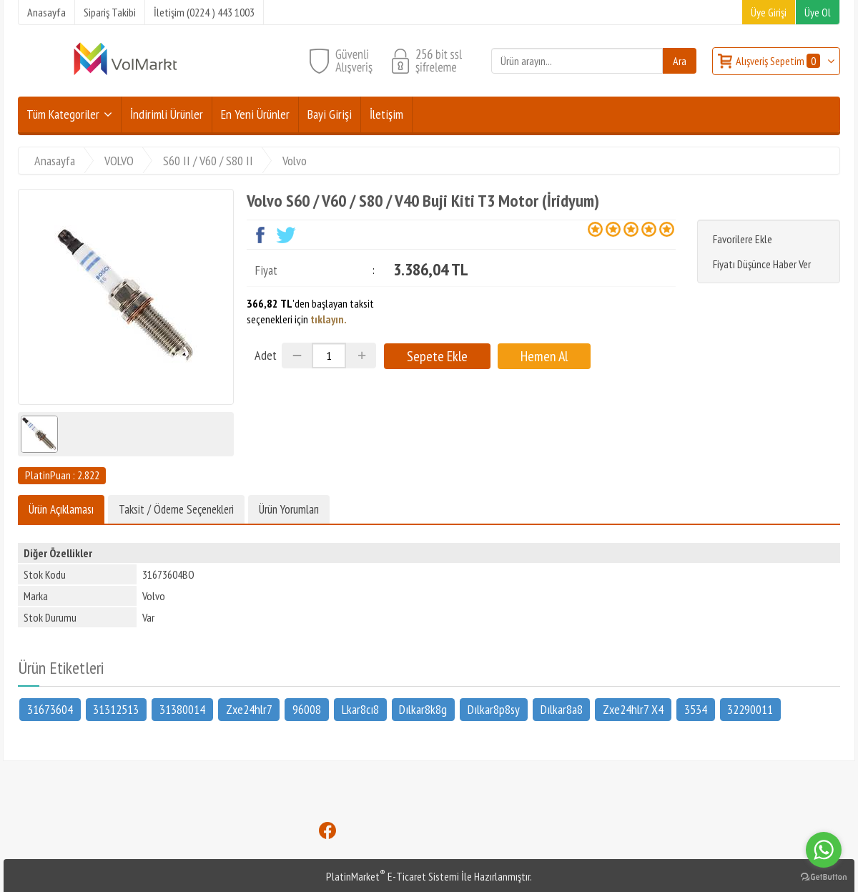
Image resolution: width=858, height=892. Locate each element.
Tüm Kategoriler (62, 114)
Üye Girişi (768, 12)
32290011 (750, 708)
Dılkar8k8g (423, 708)
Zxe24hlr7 (249, 708)
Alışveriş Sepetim (779, 61)
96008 (306, 708)
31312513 (116, 708)
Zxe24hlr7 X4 (633, 708)
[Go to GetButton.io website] (824, 877)
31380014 (182, 708)
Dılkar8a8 (562, 708)
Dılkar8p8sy (494, 708)
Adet (266, 355)
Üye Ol (817, 12)
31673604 (50, 708)
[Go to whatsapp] (824, 850)
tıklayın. (328, 319)
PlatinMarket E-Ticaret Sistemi (392, 876)
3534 (695, 708)
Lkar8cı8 (360, 708)
